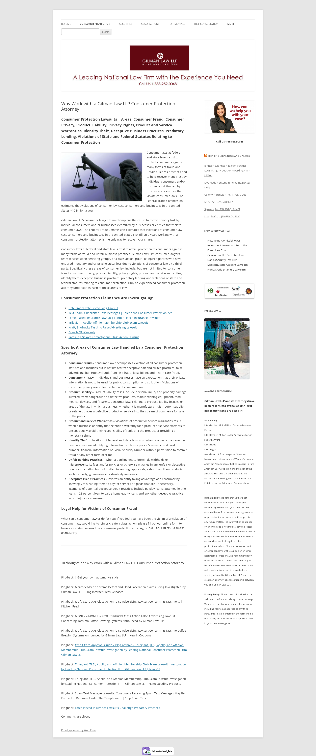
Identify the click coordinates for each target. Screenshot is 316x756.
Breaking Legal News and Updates (229, 155)
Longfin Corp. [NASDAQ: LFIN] (222, 216)
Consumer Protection (95, 24)
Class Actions (150, 24)
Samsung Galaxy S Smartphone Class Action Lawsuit (104, 337)
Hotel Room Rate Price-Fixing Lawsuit (93, 308)
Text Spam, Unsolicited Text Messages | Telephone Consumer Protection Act (120, 313)
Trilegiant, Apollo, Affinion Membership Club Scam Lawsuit (108, 322)
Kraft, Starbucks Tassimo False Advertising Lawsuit (103, 327)
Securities (125, 24)
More (231, 24)
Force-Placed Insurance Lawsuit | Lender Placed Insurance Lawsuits (114, 318)
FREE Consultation (206, 24)
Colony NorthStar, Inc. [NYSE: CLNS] (225, 194)
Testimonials (176, 24)
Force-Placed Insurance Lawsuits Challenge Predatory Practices (117, 708)
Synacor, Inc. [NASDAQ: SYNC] (222, 209)
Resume (66, 24)
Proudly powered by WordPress (78, 730)
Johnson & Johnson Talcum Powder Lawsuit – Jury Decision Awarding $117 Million (227, 170)
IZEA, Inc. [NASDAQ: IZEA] (219, 202)
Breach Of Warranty (82, 332)
